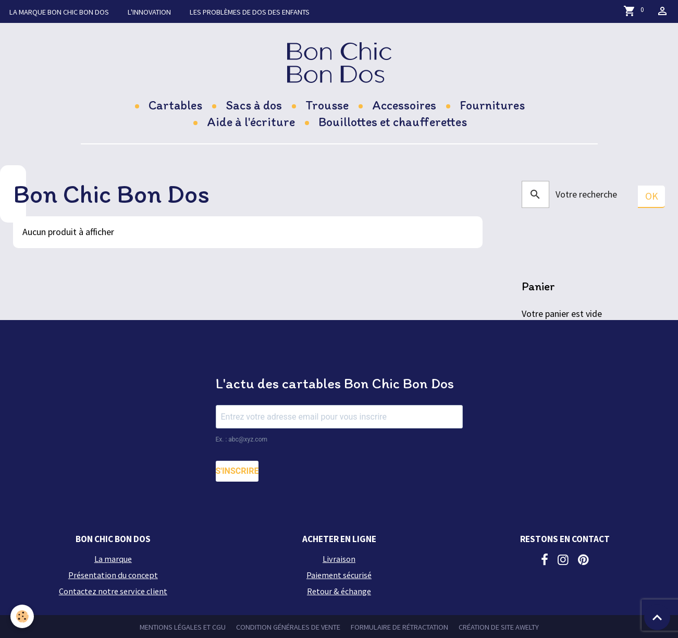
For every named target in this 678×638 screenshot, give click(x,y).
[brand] (339, 62)
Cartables (175, 105)
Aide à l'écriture (251, 121)
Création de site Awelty (499, 627)
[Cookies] (22, 616)
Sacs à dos (254, 105)
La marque (59, 12)
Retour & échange (339, 591)
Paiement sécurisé (339, 575)
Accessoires (404, 105)
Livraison (339, 559)
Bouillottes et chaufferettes (392, 121)
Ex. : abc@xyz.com (242, 439)
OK (651, 196)
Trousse (327, 105)
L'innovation (149, 12)
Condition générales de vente (288, 627)
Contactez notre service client (113, 591)
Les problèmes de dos (250, 12)
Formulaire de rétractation (399, 627)
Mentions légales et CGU (183, 627)
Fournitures (492, 105)
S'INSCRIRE (237, 471)
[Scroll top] (657, 617)
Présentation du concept (113, 575)
